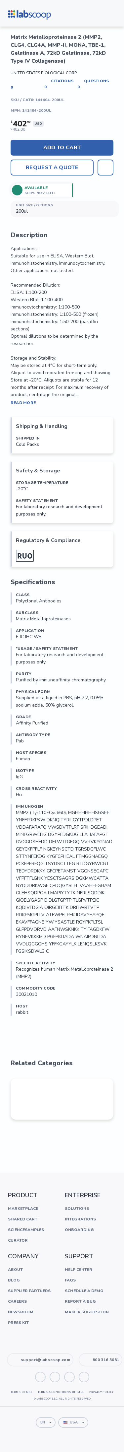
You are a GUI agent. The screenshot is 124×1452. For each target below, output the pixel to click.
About (15, 1269)
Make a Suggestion (87, 1312)
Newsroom (20, 1312)
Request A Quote (52, 167)
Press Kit (18, 1322)
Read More (23, 403)
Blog (14, 1280)
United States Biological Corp (44, 73)
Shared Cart (22, 1219)
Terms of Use (21, 1392)
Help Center (78, 1269)
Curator (18, 1240)
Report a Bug (80, 1301)
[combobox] (46, 1422)
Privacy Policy (101, 1392)
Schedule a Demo (84, 1290)
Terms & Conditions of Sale (61, 1392)
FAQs (70, 1280)
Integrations (80, 1219)
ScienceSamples (26, 1229)
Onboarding (79, 1229)
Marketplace (23, 1208)
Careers (17, 1301)
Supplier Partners (29, 1290)
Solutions (77, 1208)
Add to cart (62, 148)
